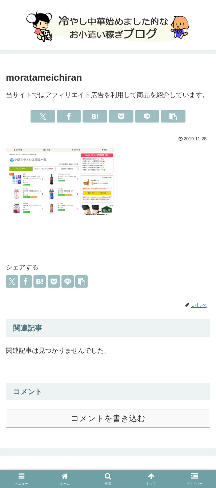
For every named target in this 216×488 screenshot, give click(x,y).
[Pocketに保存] (121, 116)
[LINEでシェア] (147, 116)
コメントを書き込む (108, 418)
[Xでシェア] (43, 116)
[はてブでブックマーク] (95, 116)
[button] (173, 116)
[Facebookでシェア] (69, 116)
